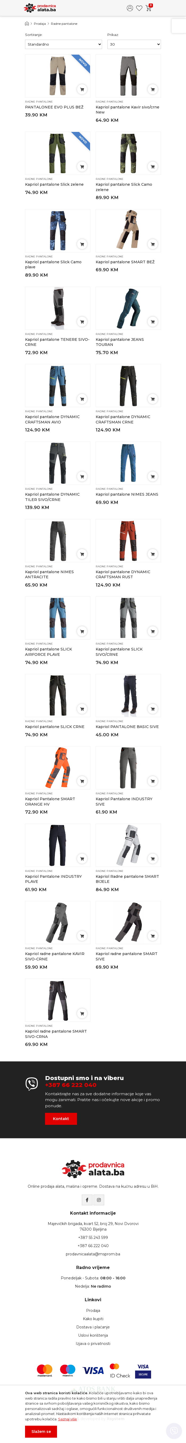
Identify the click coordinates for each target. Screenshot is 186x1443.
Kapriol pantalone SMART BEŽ (125, 262)
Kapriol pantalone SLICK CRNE (54, 726)
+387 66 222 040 (70, 1085)
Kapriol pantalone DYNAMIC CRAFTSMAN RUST (123, 574)
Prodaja (40, 24)
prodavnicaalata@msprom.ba (93, 1254)
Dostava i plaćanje (93, 1327)
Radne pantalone (64, 24)
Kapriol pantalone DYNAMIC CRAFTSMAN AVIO (52, 419)
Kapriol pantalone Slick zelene (54, 184)
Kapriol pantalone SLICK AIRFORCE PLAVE (48, 652)
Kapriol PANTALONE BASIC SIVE (127, 726)
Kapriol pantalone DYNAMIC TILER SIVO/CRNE (52, 497)
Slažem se (41, 1431)
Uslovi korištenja (93, 1335)
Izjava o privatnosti (93, 1343)
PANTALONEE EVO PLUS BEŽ (54, 107)
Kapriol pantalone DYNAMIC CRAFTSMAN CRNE (123, 419)
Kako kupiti (93, 1318)
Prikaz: (113, 35)
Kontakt (61, 1118)
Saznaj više (67, 1419)
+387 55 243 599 (93, 1237)
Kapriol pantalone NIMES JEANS (127, 494)
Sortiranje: (34, 35)
